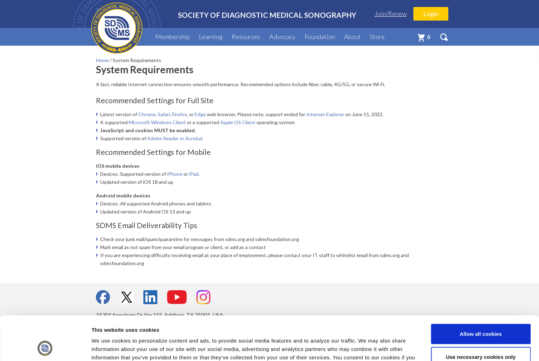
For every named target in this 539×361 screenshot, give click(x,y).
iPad (194, 174)
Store (377, 36)
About (352, 36)
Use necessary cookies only (481, 315)
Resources (246, 36)
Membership (172, 36)
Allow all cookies (481, 292)
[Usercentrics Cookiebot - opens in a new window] (45, 347)
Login (431, 13)
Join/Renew (391, 13)
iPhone (174, 174)
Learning (211, 36)
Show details (366, 347)
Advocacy (282, 36)
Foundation (320, 36)
